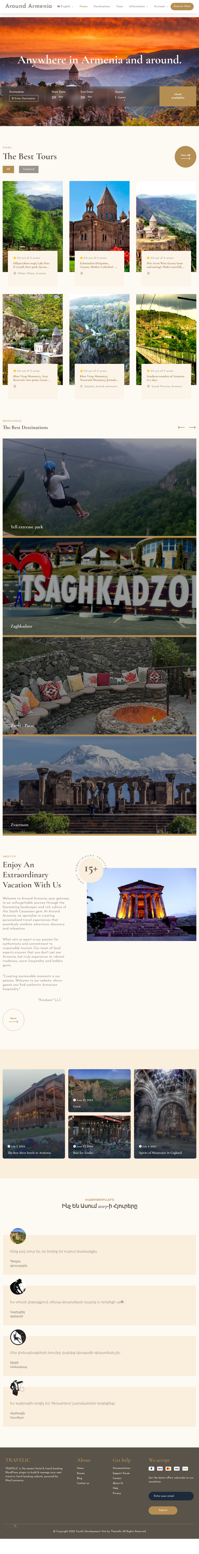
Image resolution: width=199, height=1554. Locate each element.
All (9, 169)
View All (183, 159)
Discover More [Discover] (182, 6)
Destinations (102, 6)
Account (159, 6)
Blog (79, 1494)
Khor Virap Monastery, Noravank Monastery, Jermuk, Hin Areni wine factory (98, 380)
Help (116, 1505)
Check (177, 96)
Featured (32, 169)
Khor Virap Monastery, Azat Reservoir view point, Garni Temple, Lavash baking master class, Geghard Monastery (31, 382)
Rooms (81, 1489)
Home (84, 6)
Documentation (122, 1484)
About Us (118, 1499)
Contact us (83, 1499)
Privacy (117, 1510)
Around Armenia (28, 6)
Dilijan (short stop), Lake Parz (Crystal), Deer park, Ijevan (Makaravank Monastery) (31, 267)
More (15, 1023)
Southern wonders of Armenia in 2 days (165, 379)
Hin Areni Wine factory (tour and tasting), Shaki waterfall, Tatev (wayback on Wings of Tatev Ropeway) (165, 269)
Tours (119, 6)
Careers (117, 1494)
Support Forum (122, 1489)
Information (137, 6)
